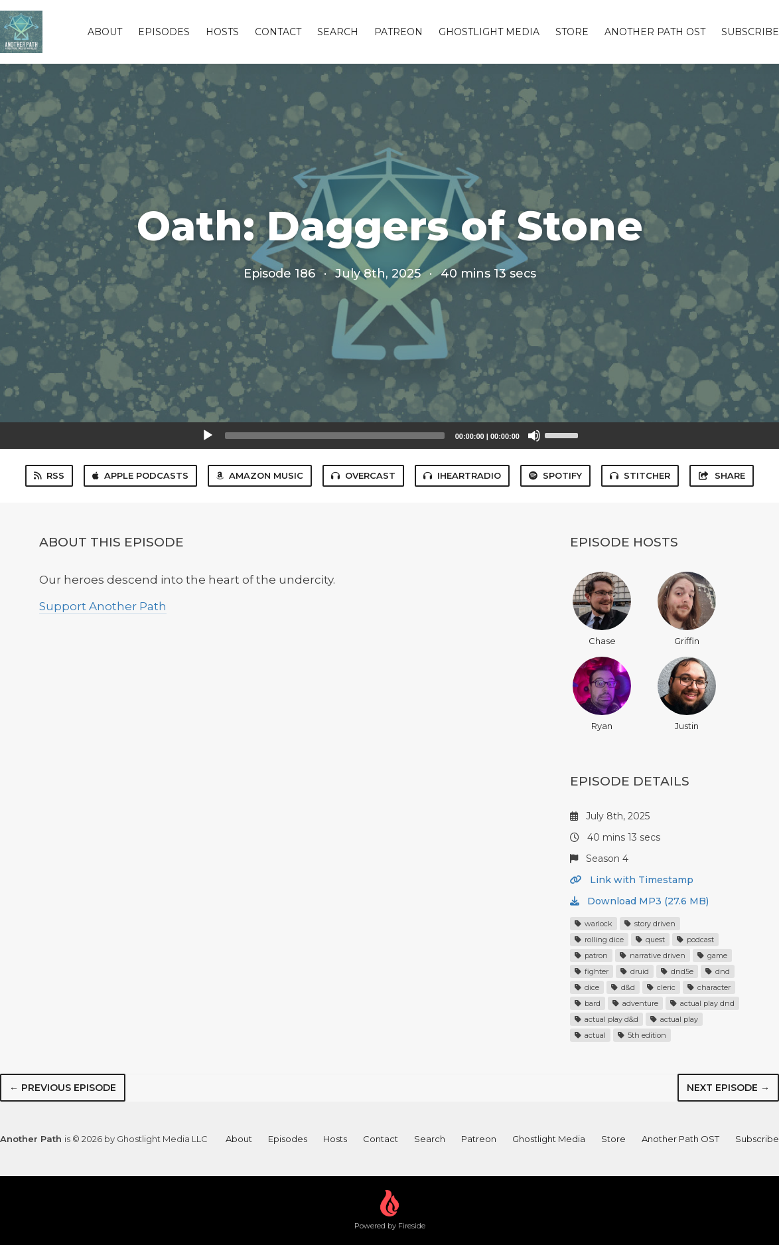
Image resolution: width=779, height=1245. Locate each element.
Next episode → (728, 1088)
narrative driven (652, 955)
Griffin (687, 609)
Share (721, 475)
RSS (49, 475)
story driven (649, 923)
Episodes (164, 32)
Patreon (398, 32)
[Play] (207, 435)
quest (650, 939)
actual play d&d (606, 1019)
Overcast (363, 475)
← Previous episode (62, 1088)
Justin (687, 694)
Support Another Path (103, 606)
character (709, 987)
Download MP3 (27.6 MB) (639, 901)
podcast (695, 939)
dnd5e (677, 971)
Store (572, 32)
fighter (591, 971)
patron (591, 955)
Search (337, 32)
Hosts (222, 32)
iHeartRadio (462, 475)
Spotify (555, 475)
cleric (661, 987)
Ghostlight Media (489, 32)
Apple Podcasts (140, 475)
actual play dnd (702, 1003)
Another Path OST (654, 32)
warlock (593, 923)
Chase (602, 609)
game (712, 955)
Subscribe (750, 32)
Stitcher (640, 475)
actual (590, 1035)
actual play (674, 1019)
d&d (623, 987)
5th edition (642, 1035)
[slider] (335, 435)
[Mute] (534, 435)
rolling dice (599, 939)
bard (588, 1003)
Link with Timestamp (631, 880)
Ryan (602, 694)
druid (634, 971)
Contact (278, 32)
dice (587, 987)
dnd (717, 971)
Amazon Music (259, 475)
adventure (635, 1003)
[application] (389, 435)
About (105, 32)
